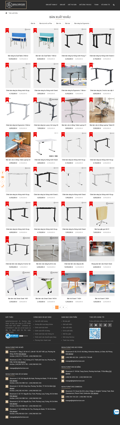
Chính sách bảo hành (40, 327)
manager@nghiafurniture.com (19, 368)
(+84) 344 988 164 (21, 383)
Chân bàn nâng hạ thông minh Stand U (102, 56)
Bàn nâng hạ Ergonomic (81, 23)
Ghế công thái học (85, 5)
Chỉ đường (22, 354)
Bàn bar (67, 23)
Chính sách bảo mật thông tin (43, 334)
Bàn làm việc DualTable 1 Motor (46, 56)
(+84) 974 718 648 (21, 356)
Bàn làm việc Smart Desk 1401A (46, 298)
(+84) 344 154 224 (72, 397)
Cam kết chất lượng (40, 321)
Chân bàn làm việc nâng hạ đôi (74, 264)
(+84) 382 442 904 (21, 391)
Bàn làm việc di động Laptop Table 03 (102, 125)
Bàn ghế (62, 5)
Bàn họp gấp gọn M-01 (102, 229)
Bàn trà (58, 23)
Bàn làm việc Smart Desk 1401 (18, 298)
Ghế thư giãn (72, 5)
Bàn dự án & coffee (45, 23)
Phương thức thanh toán (42, 340)
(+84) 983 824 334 (21, 414)
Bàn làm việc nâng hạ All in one (46, 264)
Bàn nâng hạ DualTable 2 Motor (18, 56)
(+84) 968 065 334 (35, 356)
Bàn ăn (33, 23)
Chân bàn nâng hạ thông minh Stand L (46, 194)
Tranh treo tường (67, 340)
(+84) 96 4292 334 (72, 377)
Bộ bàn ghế (65, 321)
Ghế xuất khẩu (66, 324)
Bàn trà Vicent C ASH (102, 298)
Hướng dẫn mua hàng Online (43, 324)
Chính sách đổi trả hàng (41, 331)
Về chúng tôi (105, 5)
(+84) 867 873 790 (21, 364)
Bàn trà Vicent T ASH (74, 298)
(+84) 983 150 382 (86, 397)
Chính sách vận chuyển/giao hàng (44, 337)
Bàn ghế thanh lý (51, 5)
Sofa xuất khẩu (67, 331)
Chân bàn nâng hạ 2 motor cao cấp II (102, 90)
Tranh (96, 5)
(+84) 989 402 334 (72, 357)
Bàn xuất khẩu (13, 13)
